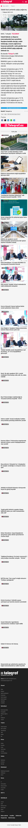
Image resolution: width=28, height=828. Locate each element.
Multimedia (18, 815)
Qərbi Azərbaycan (4, 693)
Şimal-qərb (3, 807)
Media (2, 734)
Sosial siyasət (4, 726)
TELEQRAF (15, 34)
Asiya (2, 747)
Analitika (3, 702)
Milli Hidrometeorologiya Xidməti (14, 114)
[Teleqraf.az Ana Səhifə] (6, 1)
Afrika (2, 743)
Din (1, 736)
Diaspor (2, 691)
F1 (1, 781)
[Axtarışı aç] (23, 2)
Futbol (2, 789)
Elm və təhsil (3, 728)
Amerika (2, 745)
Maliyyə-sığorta (4, 713)
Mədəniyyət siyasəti (5, 771)
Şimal (2, 809)
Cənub (2, 801)
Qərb (2, 803)
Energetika (3, 711)
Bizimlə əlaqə (11, 817)
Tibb (2, 732)
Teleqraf (11, 54)
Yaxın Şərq (3, 749)
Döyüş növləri (4, 785)
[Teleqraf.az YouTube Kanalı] (14, 125)
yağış (5, 114)
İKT (1, 715)
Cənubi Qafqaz (4, 753)
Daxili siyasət (3, 699)
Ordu (2, 689)
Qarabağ (3, 701)
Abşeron (2, 811)
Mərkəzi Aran (3, 805)
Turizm (2, 719)
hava (2, 114)
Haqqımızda (4, 817)
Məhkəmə (3, 760)
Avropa (2, 751)
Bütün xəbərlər (4, 815)
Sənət (2, 774)
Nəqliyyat (3, 717)
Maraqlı (2, 764)
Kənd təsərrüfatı (4, 710)
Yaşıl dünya (3, 730)
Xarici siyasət (4, 697)
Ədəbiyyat (3, 772)
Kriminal (2, 762)
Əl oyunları (3, 787)
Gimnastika (3, 783)
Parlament (3, 695)
